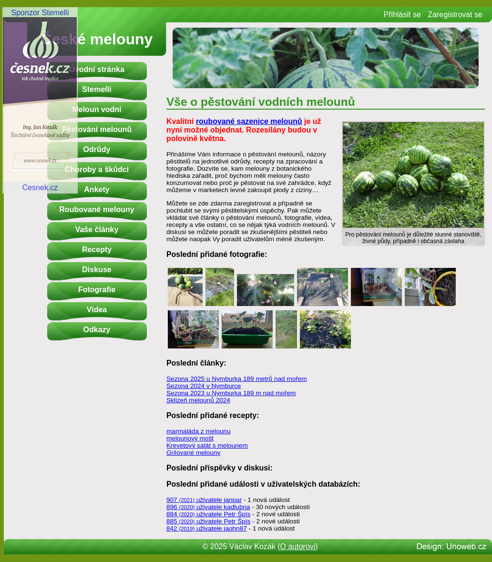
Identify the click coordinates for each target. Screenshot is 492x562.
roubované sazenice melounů (249, 121)
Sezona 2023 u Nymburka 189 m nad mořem (231, 393)
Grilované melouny (193, 452)
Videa (97, 310)
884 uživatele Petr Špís (208, 514)
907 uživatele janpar (204, 499)
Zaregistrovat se (455, 14)
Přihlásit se (402, 14)
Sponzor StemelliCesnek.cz (40, 100)
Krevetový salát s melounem (207, 445)
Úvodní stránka (96, 69)
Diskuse (96, 270)
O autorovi (298, 546)
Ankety (96, 189)
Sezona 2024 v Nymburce (203, 385)
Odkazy (97, 330)
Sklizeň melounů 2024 (198, 400)
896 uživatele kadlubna (208, 507)
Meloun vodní (96, 109)
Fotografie (96, 290)
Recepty (97, 249)
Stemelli (96, 89)
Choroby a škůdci (97, 169)
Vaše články (97, 229)
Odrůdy (97, 149)
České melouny (97, 39)
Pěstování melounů (97, 129)
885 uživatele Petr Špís (208, 521)
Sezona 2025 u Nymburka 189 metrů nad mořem (236, 378)
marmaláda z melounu (198, 431)
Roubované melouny (96, 209)
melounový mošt (190, 438)
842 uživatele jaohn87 (206, 528)
